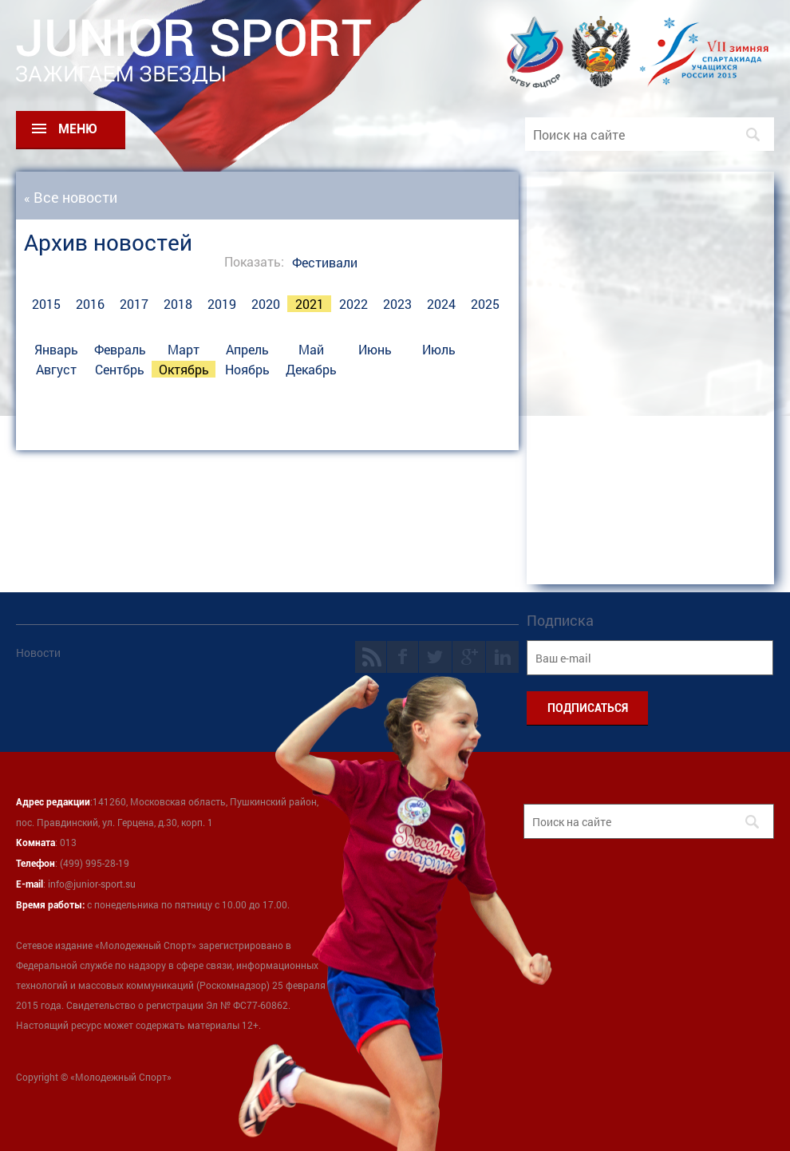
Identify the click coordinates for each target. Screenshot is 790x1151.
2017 (134, 303)
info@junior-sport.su (92, 883)
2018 (178, 303)
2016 (90, 303)
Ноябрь (247, 369)
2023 (397, 303)
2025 (485, 303)
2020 (265, 303)
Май (311, 349)
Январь (56, 349)
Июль (439, 349)
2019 (221, 303)
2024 (441, 303)
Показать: (254, 261)
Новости (38, 652)
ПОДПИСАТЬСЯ (587, 708)
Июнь (375, 349)
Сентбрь (119, 369)
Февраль (120, 349)
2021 (309, 303)
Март (183, 349)
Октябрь (184, 369)
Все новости (75, 197)
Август (56, 369)
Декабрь (311, 369)
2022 (353, 303)
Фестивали (324, 262)
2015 (46, 303)
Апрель (247, 349)
